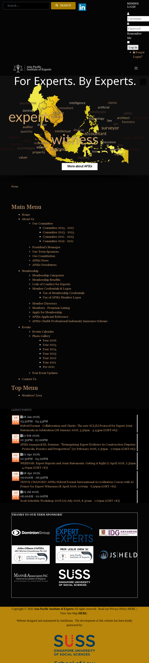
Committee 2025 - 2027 (58, 228)
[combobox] (26, 5)
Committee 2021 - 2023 (58, 237)
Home (26, 215)
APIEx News (40, 260)
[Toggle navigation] (136, 68)
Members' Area (32, 395)
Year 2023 (49, 354)
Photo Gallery (41, 336)
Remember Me (134, 36)
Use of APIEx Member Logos (62, 297)
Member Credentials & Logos (51, 288)
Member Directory (44, 303)
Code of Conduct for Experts (51, 284)
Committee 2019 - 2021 (58, 241)
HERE (131, 608)
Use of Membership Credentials (63, 293)
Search (63, 5)
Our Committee (42, 223)
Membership (30, 271)
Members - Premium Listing (51, 308)
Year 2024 (50, 349)
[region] (74, 129)
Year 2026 (49, 340)
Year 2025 (49, 345)
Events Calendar (43, 332)
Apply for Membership (47, 312)
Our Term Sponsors (45, 252)
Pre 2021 (48, 367)
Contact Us (29, 379)
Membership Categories (48, 275)
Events (26, 327)
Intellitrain (66, 620)
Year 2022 (49, 358)
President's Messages (46, 247)
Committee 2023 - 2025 (58, 232)
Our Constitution (43, 256)
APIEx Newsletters (44, 265)
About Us (28, 219)
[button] (143, 82)
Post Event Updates (45, 373)
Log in (133, 47)
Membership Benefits (46, 280)
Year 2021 (49, 362)
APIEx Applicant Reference (50, 317)
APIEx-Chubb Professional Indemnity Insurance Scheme (70, 321)
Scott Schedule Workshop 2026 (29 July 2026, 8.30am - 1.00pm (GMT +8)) (70, 501)
